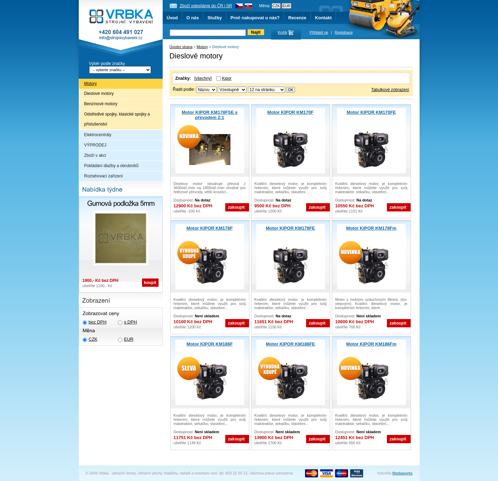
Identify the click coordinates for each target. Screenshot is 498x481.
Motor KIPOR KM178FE (290, 228)
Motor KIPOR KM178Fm (371, 228)
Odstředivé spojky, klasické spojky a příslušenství (117, 119)
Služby (214, 17)
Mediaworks (402, 473)
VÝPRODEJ (95, 145)
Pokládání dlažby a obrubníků (111, 165)
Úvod (172, 17)
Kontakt (323, 17)
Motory (90, 83)
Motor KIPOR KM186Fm (371, 344)
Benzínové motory (101, 103)
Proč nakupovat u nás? (255, 17)
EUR (128, 339)
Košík (283, 32)
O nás (192, 17)
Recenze (297, 17)
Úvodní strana (181, 47)
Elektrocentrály (97, 134)
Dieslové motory (99, 93)
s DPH (130, 322)
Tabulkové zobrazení (390, 89)
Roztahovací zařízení (103, 176)
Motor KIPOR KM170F (290, 112)
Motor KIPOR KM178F (209, 228)
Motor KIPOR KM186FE (290, 344)
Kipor (226, 78)
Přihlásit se (319, 32)
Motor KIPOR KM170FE (371, 112)
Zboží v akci (95, 155)
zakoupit (236, 207)
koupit (150, 282)
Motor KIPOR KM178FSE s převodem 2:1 (210, 115)
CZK (93, 339)
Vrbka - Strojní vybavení (121, 29)
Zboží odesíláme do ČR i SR (206, 5)
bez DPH (98, 322)
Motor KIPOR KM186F (209, 344)
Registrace (344, 32)
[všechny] (203, 78)
